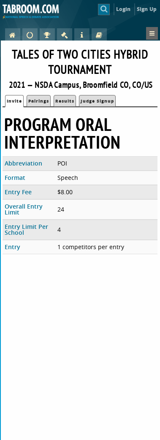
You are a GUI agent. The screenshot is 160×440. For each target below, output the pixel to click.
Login (123, 9)
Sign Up (147, 9)
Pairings (38, 101)
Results (64, 101)
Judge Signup (97, 101)
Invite (14, 101)
